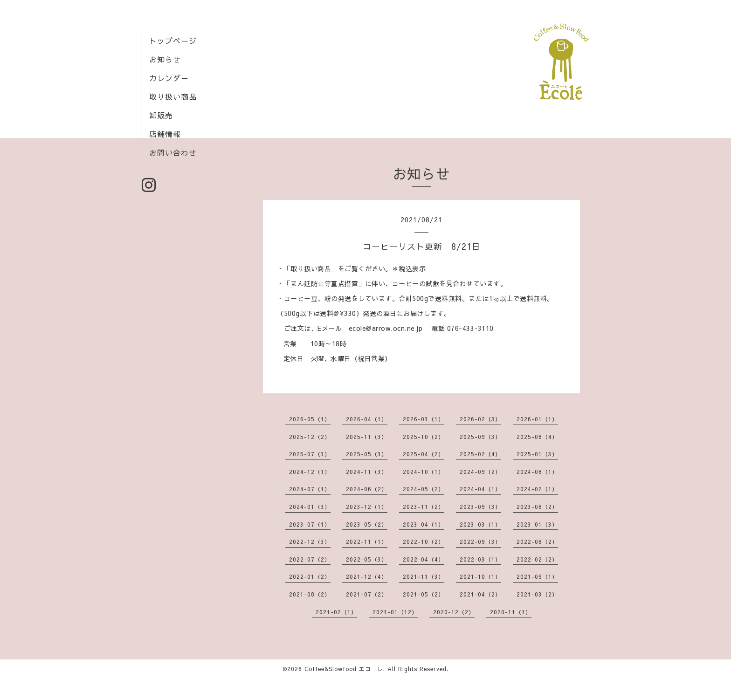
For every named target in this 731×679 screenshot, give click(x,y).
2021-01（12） (395, 612)
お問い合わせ (173, 152)
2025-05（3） (366, 454)
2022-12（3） (310, 541)
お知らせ (165, 59)
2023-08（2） (537, 506)
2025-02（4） (480, 454)
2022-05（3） (366, 559)
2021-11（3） (423, 576)
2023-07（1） (310, 524)
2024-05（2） (423, 489)
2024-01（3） (310, 506)
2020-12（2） (454, 612)
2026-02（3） (480, 419)
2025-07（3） (310, 454)
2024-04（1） (480, 489)
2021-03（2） (537, 594)
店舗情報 (165, 134)
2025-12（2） (310, 436)
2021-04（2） (480, 594)
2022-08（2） (537, 541)
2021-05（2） (423, 594)
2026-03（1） (423, 419)
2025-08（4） (537, 436)
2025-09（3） (480, 436)
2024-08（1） (537, 471)
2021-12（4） (366, 576)
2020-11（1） (510, 612)
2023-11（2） (423, 506)
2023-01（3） (537, 524)
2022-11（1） (366, 541)
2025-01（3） (537, 454)
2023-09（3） (480, 506)
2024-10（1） (423, 471)
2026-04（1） (366, 419)
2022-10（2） (423, 541)
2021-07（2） (366, 594)
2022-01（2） (310, 576)
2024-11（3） (366, 471)
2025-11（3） (366, 436)
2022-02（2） (537, 559)
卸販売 (161, 115)
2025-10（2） (423, 436)
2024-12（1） (310, 471)
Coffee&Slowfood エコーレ (343, 668)
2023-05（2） (366, 524)
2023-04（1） (423, 524)
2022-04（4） (423, 559)
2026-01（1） (537, 419)
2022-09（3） (480, 541)
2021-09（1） (537, 576)
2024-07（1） (310, 489)
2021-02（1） (336, 612)
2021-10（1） (480, 576)
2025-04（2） (423, 454)
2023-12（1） (366, 506)
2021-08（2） (310, 594)
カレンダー (169, 78)
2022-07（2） (310, 559)
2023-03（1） (480, 524)
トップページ (173, 40)
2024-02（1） (537, 489)
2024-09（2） (480, 471)
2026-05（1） (310, 419)
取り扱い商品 (173, 96)
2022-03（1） (480, 559)
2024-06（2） (366, 489)
